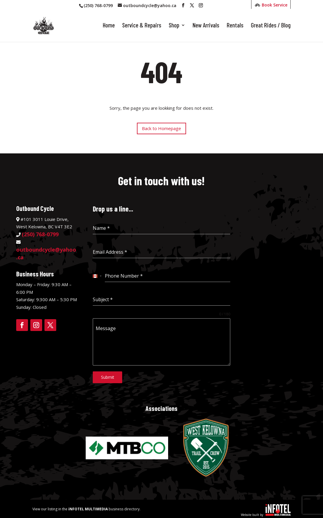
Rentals (235, 26)
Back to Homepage (161, 128)
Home (109, 26)
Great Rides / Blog (271, 26)
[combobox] (97, 276)
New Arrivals (206, 26)
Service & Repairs (141, 26)
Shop (174, 26)
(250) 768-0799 (98, 5)
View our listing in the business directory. (86, 506)
